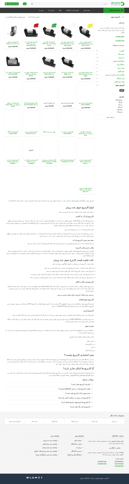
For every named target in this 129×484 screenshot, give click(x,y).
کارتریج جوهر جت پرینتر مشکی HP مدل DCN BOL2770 (85, 189)
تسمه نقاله (121, 54)
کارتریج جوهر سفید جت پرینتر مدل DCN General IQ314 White (67, 43)
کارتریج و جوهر (119, 85)
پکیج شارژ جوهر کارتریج (67, 103)
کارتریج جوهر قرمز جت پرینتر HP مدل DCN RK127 (85, 161)
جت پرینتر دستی (77, 200)
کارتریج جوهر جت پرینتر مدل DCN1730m (49, 73)
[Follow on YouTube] (27, 478)
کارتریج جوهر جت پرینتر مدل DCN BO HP (31, 132)
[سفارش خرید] (15, 17)
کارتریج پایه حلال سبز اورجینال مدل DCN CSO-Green (49, 43)
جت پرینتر (121, 57)
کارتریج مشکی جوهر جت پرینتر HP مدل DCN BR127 (31, 74)
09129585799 (119, 466)
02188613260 (120, 36)
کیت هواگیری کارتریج (49, 103)
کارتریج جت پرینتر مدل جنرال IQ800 (67, 73)
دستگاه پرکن (120, 64)
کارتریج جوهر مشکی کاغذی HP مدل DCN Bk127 (67, 160)
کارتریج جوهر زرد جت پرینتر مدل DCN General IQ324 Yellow (85, 43)
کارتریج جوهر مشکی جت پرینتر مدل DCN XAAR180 (31, 161)
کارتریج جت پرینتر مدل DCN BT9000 (67, 132)
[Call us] (30, 478)
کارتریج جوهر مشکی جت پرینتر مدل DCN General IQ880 (85, 74)
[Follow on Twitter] (36, 478)
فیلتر (122, 90)
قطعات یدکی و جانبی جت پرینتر (114, 75)
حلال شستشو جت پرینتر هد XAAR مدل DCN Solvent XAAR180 (49, 161)
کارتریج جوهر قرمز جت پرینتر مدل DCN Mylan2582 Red (31, 43)
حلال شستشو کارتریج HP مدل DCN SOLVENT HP (31, 103)
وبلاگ (60, 10)
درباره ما (41, 10)
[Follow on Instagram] (39, 478)
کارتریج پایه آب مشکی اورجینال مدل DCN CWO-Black (13, 104)
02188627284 (120, 41)
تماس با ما (51, 10)
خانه (123, 17)
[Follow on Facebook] (42, 478)
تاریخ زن (121, 51)
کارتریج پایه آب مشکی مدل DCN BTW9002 (13, 73)
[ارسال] (31, 3)
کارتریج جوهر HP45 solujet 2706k (13, 132)
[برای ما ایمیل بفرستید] (33, 478)
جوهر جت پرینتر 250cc (49, 132)
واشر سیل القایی (119, 82)
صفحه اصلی (86, 10)
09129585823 (119, 461)
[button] (12, 3)
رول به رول (120, 68)
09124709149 (119, 464)
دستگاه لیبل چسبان (118, 61)
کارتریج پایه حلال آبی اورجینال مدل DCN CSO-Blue (85, 133)
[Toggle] (92, 385)
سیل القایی (121, 71)
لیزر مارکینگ (120, 78)
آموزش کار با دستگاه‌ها (72, 10)
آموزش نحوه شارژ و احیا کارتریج (80, 375)
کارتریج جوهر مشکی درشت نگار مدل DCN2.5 (13, 42)
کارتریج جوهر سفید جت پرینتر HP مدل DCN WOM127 (13, 161)
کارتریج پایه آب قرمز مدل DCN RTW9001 (85, 103)
